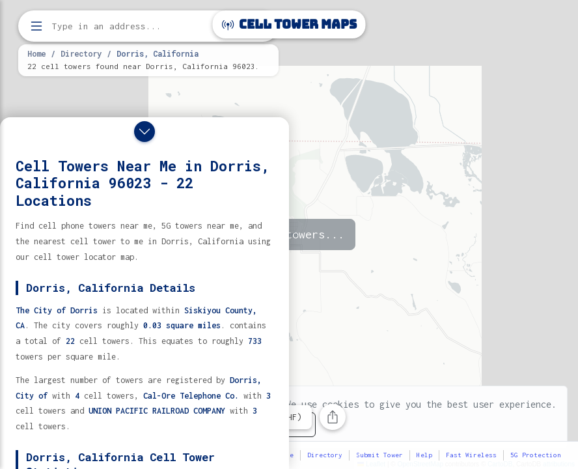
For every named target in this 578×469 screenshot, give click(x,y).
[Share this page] (333, 417)
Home (36, 53)
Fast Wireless (471, 455)
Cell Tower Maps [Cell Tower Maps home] (289, 24)
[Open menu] (36, 26)
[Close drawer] (144, 131)
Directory (81, 53)
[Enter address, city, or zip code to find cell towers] (149, 26)
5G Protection (535, 455)
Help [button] (424, 455)
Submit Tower (379, 455)
